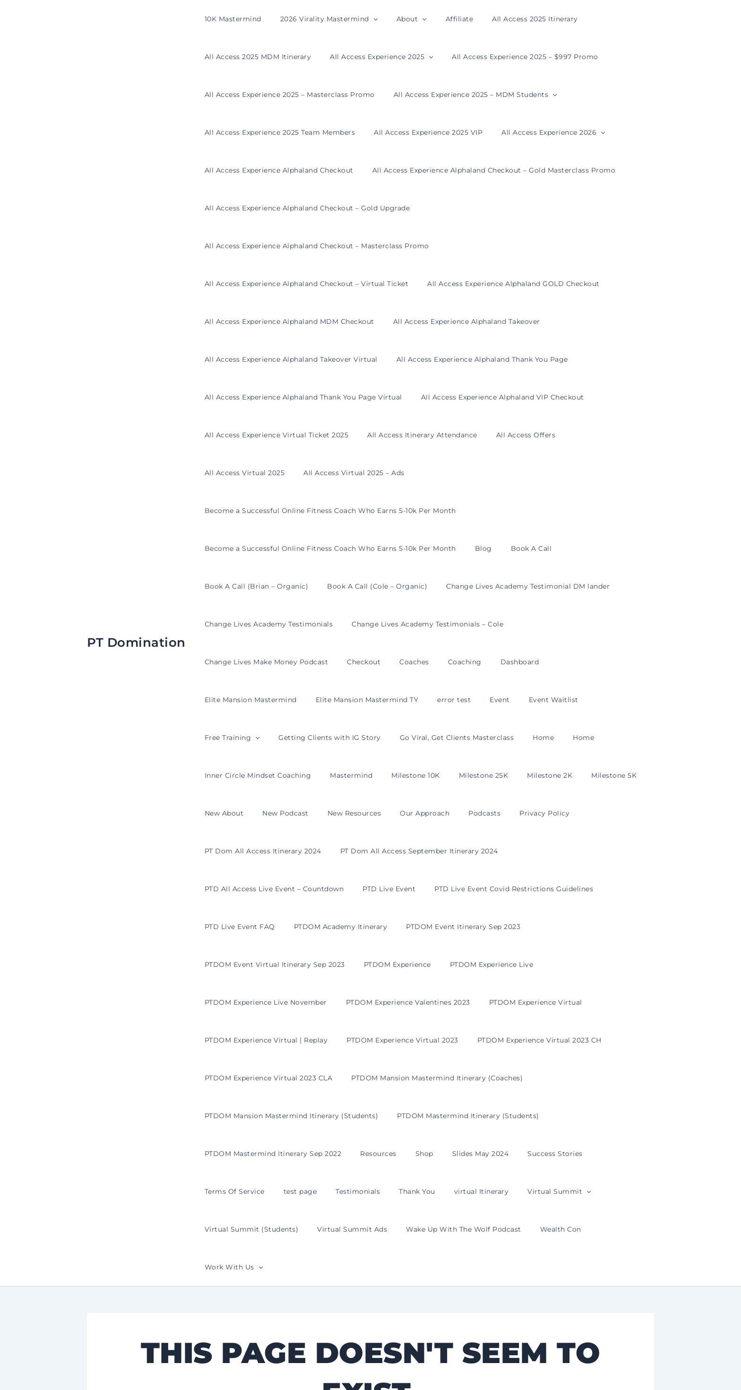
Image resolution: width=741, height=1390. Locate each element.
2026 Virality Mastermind (320, 19)
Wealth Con (433, 1078)
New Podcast (277, 699)
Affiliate (440, 19)
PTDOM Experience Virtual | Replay (263, 889)
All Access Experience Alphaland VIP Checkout (494, 359)
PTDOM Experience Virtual (521, 851)
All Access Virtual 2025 (594, 397)
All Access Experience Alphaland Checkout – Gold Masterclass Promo (485, 170)
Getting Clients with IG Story (417, 624)
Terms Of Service (600, 1002)
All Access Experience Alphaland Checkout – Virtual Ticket (304, 246)
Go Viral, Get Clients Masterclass (539, 624)
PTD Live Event (228, 775)
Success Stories (529, 1002)
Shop (410, 1002)
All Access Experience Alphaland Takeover (458, 283)
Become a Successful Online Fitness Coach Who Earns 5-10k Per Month (441, 435)
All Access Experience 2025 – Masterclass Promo (287, 94)
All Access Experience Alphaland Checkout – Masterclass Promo (532, 208)
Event (212, 624)
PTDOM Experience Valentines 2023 (399, 851)
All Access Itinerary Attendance (414, 397)
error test (628, 586)
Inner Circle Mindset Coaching (289, 662)
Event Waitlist (259, 624)
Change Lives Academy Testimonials (266, 548)
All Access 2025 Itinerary (509, 19)
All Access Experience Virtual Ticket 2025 (274, 397)
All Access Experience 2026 (539, 132)
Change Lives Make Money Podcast (570, 548)
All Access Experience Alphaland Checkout (276, 170)
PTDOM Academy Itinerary (570, 775)
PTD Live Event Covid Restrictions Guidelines (347, 775)
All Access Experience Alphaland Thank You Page (474, 321)
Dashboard (357, 586)
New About (221, 699)
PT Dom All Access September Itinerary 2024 (411, 737)
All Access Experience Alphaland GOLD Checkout (505, 246)
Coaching (308, 586)
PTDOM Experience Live (605, 813)
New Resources (340, 699)
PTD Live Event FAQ (475, 775)
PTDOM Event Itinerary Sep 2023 (259, 813)
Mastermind (377, 662)
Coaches (263, 586)
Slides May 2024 (460, 1002)
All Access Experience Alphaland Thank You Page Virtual (300, 359)
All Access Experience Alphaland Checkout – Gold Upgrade (304, 208)
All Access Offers (512, 397)
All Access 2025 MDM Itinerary (255, 56)
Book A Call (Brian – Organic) (254, 510)
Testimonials (270, 1040)
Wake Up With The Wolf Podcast (342, 1078)
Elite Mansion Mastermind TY (546, 586)
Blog (474, 473)
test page (218, 1040)
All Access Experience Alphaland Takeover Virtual (288, 321)
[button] (365, 19)
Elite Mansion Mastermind (436, 586)
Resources (370, 1002)
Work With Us (496, 1078)
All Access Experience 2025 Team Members (277, 132)
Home (619, 624)
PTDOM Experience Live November (263, 851)
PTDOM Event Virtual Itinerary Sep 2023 (399, 813)
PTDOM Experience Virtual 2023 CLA (266, 926)
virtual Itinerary (382, 1040)
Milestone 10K (436, 662)
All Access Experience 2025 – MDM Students (467, 94)
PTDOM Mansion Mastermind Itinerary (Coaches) (428, 926)
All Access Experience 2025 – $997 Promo (511, 56)
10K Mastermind (230, 19)
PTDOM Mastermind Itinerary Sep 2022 (270, 1002)
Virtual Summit (454, 1040)
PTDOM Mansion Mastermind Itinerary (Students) (289, 964)
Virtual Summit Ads (237, 1078)
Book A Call (517, 473)
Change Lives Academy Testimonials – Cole (419, 548)
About (397, 19)
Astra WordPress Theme (465, 1366)
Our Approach (405, 699)
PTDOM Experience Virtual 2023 (394, 889)
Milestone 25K (498, 662)
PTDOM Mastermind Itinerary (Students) (459, 964)
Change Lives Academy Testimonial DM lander (513, 510)
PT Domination (136, 548)
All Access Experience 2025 (372, 57)
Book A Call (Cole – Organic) (369, 510)
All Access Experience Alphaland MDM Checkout (286, 283)
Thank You (324, 1040)
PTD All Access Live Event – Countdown (572, 737)
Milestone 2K (558, 662)
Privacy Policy (513, 699)
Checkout (218, 586)
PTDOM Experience (516, 813)
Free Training (325, 624)
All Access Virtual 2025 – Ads (252, 435)
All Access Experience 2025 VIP (419, 132)
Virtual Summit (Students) (547, 1040)
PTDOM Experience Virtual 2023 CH (525, 889)
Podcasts (459, 699)
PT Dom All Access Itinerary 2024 (260, 737)
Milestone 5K (617, 662)
